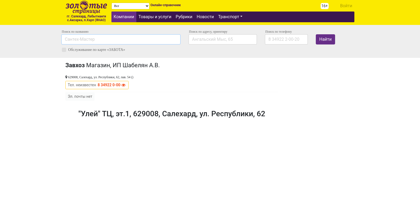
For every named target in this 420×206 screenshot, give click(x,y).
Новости (205, 16)
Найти (325, 39)
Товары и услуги (154, 16)
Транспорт (228, 16)
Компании (124, 16)
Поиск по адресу (208, 31)
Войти (346, 5)
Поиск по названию (75, 31)
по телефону (278, 31)
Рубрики (184, 16)
